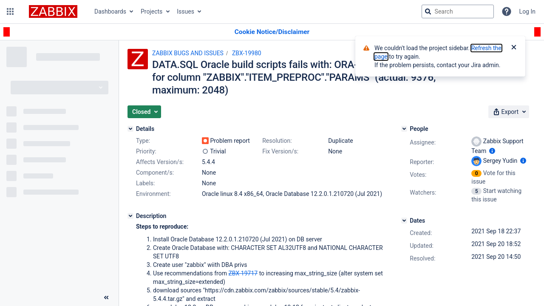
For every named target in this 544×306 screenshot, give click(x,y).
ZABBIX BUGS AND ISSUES (188, 53)
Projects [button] (151, 11)
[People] (404, 129)
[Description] (130, 216)
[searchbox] (458, 11)
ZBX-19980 (246, 53)
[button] (10, 11)
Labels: (145, 183)
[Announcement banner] (272, 32)
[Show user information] (492, 150)
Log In (527, 11)
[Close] (514, 48)
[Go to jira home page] (53, 11)
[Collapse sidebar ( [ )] (106, 297)
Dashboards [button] (110, 11)
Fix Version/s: (280, 151)
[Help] (506, 11)
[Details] (130, 129)
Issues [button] (185, 11)
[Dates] (404, 221)
